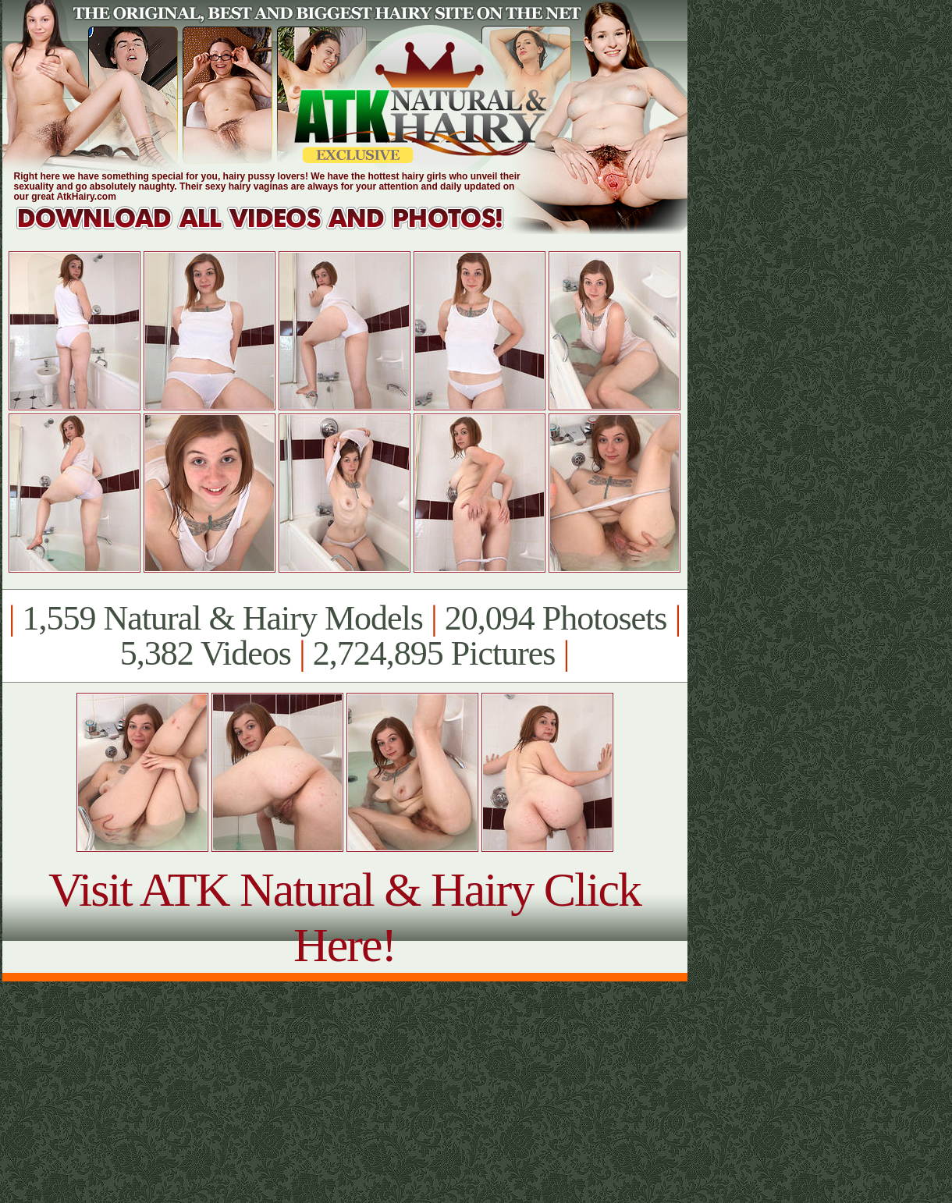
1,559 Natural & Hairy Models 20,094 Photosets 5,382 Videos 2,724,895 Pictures (344, 636)
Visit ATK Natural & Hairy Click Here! (344, 917)
